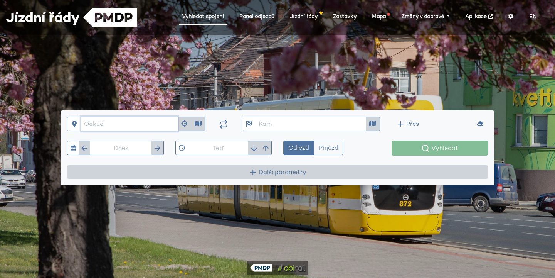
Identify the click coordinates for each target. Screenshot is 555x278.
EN (532, 16)
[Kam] (311, 124)
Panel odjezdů (256, 16)
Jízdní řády (305, 16)
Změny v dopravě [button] (423, 16)
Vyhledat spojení (203, 16)
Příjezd (328, 147)
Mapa (380, 16)
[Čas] (218, 148)
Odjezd (298, 147)
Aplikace (479, 16)
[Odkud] (129, 124)
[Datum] (121, 148)
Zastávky (345, 16)
